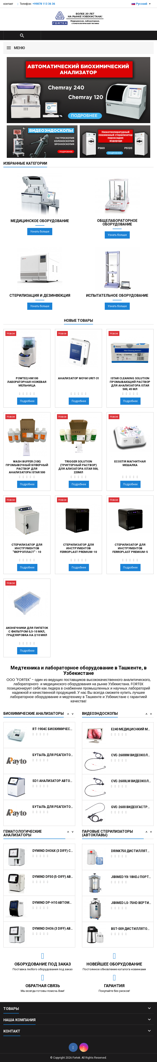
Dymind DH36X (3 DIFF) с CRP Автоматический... (52, 902)
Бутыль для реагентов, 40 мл (52, 807)
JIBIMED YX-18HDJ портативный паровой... (131, 928)
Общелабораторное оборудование (117, 222)
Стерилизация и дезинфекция (39, 295)
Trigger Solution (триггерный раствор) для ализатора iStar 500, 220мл (78, 467)
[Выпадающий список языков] (142, 4)
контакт (8, 3)
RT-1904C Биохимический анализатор (52, 781)
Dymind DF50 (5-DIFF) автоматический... (52, 928)
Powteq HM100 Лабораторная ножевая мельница (26, 382)
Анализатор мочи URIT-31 (78, 378)
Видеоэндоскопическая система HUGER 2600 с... (131, 729)
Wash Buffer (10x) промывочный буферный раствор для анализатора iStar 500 (27, 467)
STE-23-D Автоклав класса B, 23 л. (131, 850)
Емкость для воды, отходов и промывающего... (52, 729)
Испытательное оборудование (117, 295)
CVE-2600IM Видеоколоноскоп (131, 807)
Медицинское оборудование (40, 221)
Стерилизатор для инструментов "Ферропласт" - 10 (26, 548)
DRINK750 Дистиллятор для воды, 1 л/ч (131, 902)
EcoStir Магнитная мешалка (130, 463)
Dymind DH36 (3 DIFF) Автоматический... (52, 850)
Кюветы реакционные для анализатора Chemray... (52, 755)
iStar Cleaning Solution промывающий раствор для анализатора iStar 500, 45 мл (130, 384)
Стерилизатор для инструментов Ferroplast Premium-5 (130, 548)
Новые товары (78, 320)
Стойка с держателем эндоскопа (131, 755)
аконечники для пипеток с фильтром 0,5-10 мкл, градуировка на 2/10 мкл (27, 631)
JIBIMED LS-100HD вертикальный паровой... (131, 876)
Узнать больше (39, 231)
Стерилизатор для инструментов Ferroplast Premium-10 (78, 548)
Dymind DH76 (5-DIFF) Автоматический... (52, 876)
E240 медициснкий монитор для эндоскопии (131, 781)
